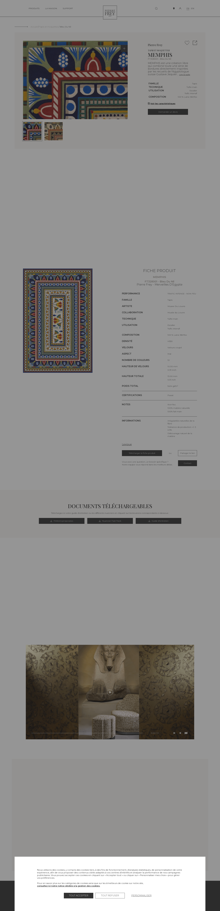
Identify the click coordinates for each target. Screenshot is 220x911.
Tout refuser (110, 895)
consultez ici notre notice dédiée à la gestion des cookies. (68, 886)
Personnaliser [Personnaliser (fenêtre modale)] (141, 895)
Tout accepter (78, 895)
